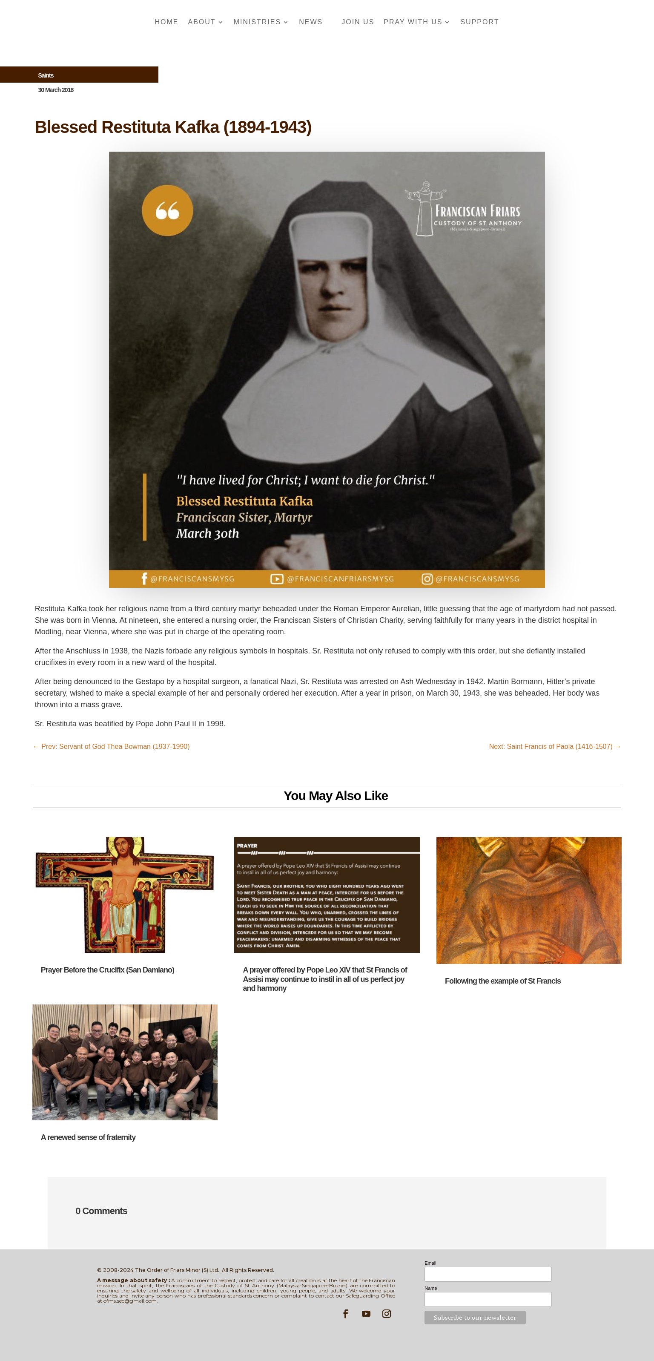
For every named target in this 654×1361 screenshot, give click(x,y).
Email (430, 1263)
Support (479, 22)
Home (167, 22)
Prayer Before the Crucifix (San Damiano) (107, 970)
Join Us (357, 22)
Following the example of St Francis (503, 981)
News (311, 22)
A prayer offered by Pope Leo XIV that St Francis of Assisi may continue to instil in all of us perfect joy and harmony (325, 979)
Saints (45, 75)
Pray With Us (413, 22)
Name (431, 1288)
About (202, 22)
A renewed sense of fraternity (88, 1137)
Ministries (257, 22)
